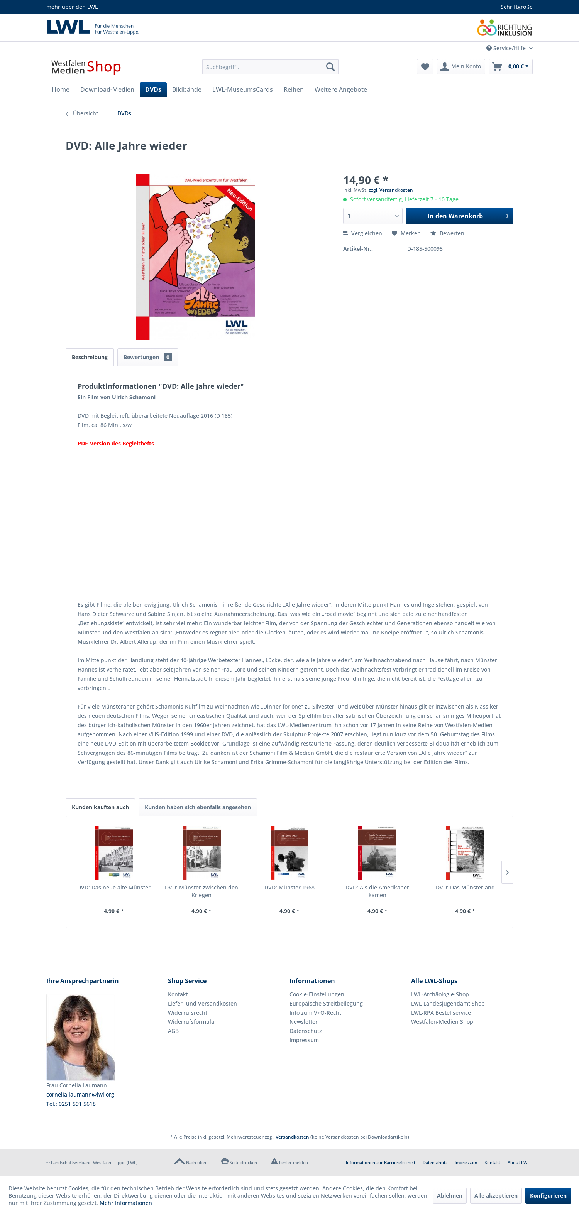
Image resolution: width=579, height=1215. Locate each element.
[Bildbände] (187, 89)
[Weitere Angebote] (340, 89)
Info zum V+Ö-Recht (315, 1012)
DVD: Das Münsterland (465, 887)
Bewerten (447, 233)
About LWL (519, 1162)
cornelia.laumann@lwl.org (80, 1094)
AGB (173, 1030)
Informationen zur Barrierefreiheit (380, 1162)
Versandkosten (292, 1137)
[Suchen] (330, 66)
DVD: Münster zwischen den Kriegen (201, 891)
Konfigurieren (548, 1195)
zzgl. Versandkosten (391, 190)
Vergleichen (362, 233)
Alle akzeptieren (496, 1195)
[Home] (60, 89)
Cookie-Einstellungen (317, 994)
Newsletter (304, 1021)
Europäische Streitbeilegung (326, 1003)
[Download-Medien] (107, 89)
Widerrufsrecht (187, 1012)
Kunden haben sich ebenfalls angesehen (198, 807)
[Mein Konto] (461, 66)
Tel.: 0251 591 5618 (71, 1103)
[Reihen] (293, 89)
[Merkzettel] (425, 66)
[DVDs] (153, 89)
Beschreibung (90, 357)
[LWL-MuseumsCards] (242, 89)
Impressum (304, 1040)
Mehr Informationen (126, 1203)
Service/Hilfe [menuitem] (506, 48)
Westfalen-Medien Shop (442, 1021)
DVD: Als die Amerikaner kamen (377, 891)
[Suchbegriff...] (270, 66)
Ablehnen (449, 1195)
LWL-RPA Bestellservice (441, 1012)
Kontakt (178, 994)
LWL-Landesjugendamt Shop (448, 1003)
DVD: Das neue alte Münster (114, 887)
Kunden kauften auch (100, 807)
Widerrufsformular (192, 1021)
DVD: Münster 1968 (289, 887)
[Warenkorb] (511, 66)
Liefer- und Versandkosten (202, 1003)
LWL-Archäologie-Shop (440, 994)
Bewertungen (148, 357)
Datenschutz (306, 1030)
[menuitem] (270, 66)
